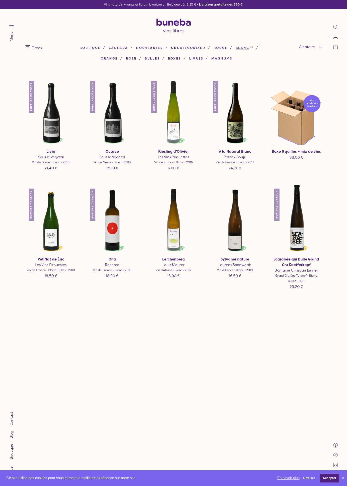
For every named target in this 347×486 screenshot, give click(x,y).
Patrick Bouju (235, 156)
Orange (109, 58)
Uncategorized (188, 48)
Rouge (220, 48)
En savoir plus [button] (288, 478)
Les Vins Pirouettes (173, 156)
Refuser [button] (309, 478)
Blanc (242, 48)
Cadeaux (118, 48)
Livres (196, 58)
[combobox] (294, 47)
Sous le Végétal (51, 156)
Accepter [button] (329, 478)
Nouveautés (149, 48)
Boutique (90, 48)
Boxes (174, 58)
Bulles (152, 58)
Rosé (131, 58)
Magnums (221, 58)
